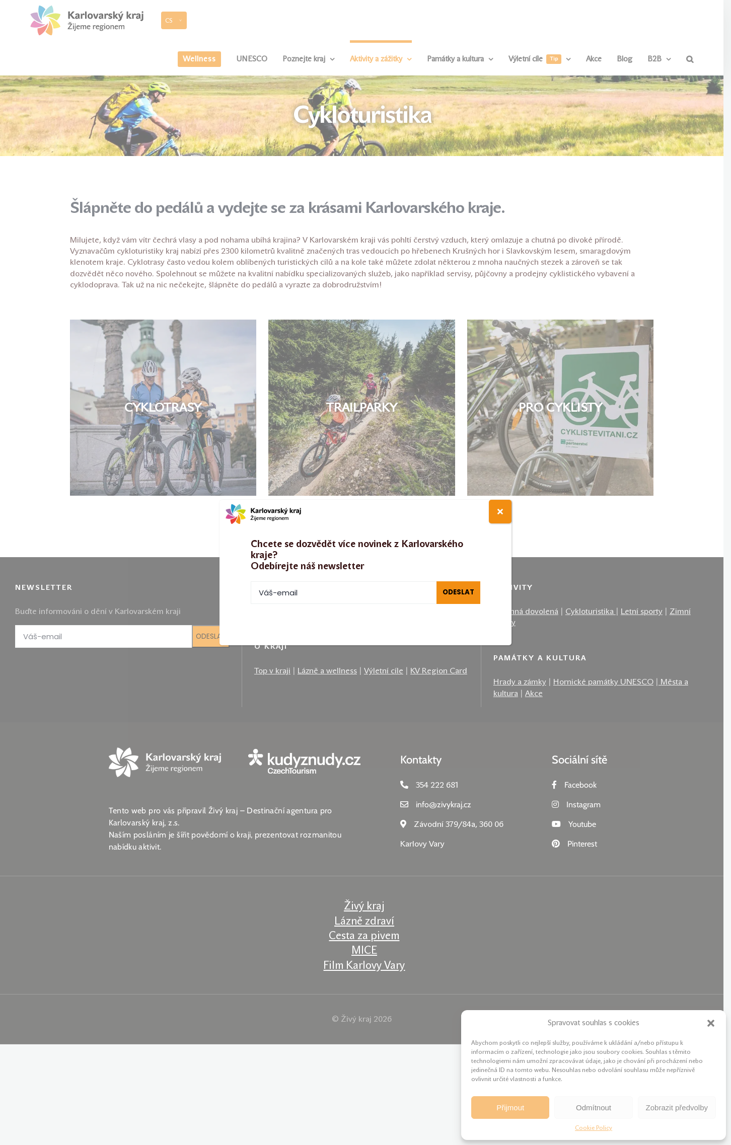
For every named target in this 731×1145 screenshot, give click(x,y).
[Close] (500, 511)
